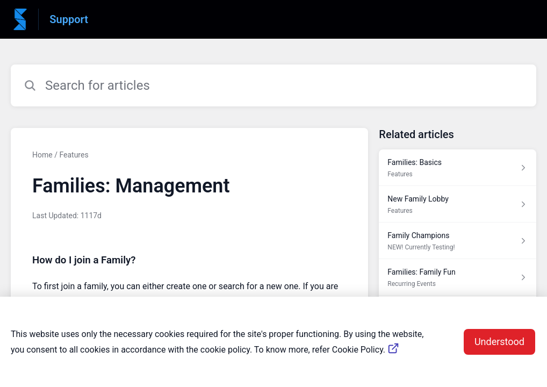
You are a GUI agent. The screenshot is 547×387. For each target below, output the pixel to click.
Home (42, 154)
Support (68, 19)
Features (73, 154)
